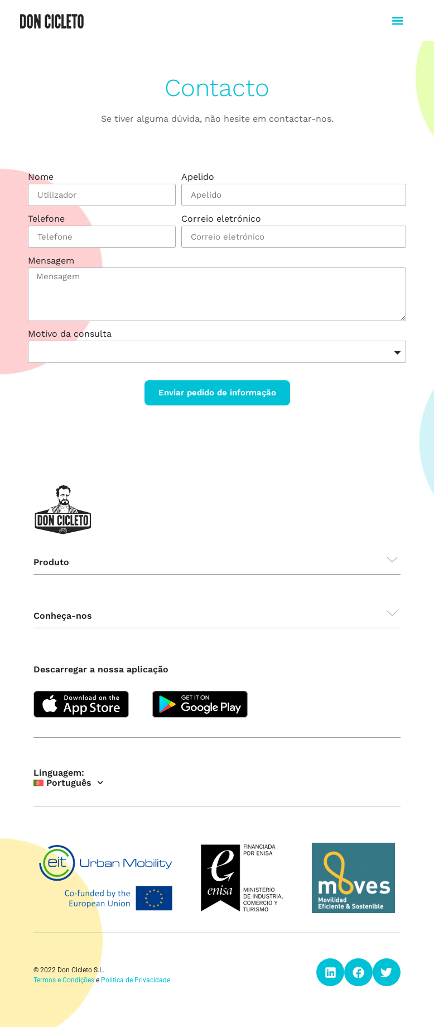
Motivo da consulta (70, 334)
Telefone (46, 219)
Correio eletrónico (221, 219)
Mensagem (51, 261)
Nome (41, 177)
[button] (398, 20)
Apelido (197, 177)
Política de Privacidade (135, 980)
